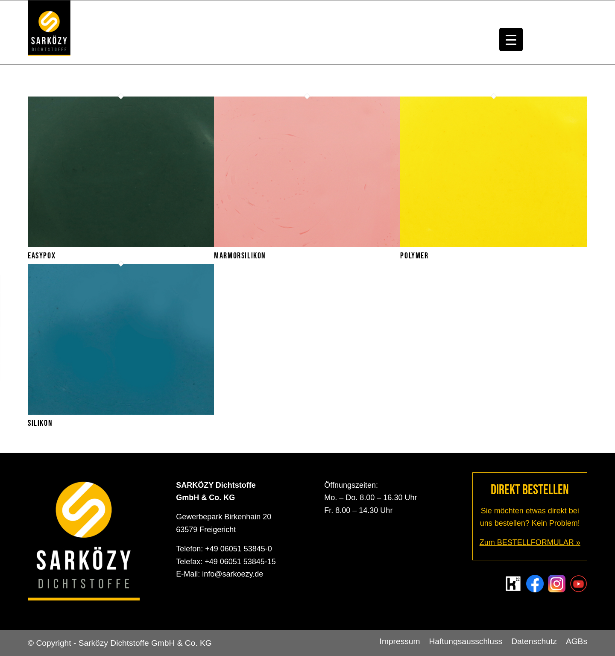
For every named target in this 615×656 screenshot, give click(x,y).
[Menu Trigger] (511, 39)
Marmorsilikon (240, 256)
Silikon (40, 423)
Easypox (42, 256)
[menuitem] (400, 641)
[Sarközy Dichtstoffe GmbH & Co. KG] (49, 32)
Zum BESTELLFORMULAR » (530, 542)
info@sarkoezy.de (232, 574)
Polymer (414, 256)
